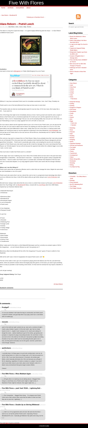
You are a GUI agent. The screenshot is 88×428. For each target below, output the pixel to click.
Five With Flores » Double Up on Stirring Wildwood (20, 404)
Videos (71, 157)
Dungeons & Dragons (75, 107)
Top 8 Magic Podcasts (75, 188)
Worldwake (73, 161)
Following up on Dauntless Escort (35, 17)
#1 (0, 307)
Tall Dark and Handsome (76, 145)
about (28, 8)
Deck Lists (74, 123)
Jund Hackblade (53, 130)
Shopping (72, 139)
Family (71, 113)
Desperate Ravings (75, 101)
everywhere (20, 8)
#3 (0, 348)
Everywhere (73, 111)
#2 (0, 322)
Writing (72, 165)
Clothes (72, 89)
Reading (72, 135)
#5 (0, 388)
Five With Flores (26, 3)
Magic (24, 26)
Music (71, 130)
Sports (71, 141)
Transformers (73, 153)
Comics (72, 91)
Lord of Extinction (52, 177)
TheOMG (72, 149)
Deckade (72, 180)
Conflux (72, 93)
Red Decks (74, 98)
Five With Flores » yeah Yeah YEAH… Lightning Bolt (21, 388)
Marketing (72, 128)
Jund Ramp (42, 185)
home (3, 8)
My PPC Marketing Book (76, 184)
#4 (0, 373)
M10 (71, 119)
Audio (71, 85)
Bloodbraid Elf (21, 185)
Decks (17, 26)
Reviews (29, 26)
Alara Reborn (11, 26)
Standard (73, 125)
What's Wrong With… (75, 159)
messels (5, 322)
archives (10, 8)
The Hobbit (73, 147)
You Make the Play (75, 167)
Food (71, 115)
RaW (71, 133)
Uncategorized (73, 155)
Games (21, 26)
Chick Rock (73, 87)
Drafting (72, 103)
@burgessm (17, 71)
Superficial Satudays (75, 143)
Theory (72, 151)
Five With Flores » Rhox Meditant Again (16, 374)
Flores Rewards (74, 182)
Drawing (72, 105)
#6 (0, 404)
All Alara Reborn (58, 284)
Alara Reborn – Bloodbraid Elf (9, 15)
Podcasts (72, 132)
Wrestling (72, 163)
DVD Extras (73, 109)
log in (7, 423)
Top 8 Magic (73, 186)
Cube (71, 95)
